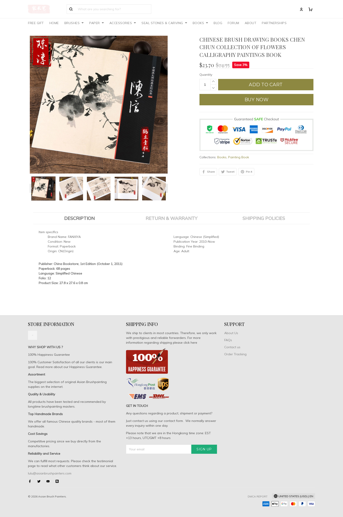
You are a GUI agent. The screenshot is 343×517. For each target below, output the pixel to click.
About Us (231, 333)
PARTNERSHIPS (274, 23)
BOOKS (200, 23)
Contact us (232, 347)
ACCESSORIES (122, 23)
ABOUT (251, 23)
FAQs (228, 340)
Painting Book (238, 157)
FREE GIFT (36, 23)
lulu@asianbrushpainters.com (49, 473)
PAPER (96, 23)
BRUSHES (74, 23)
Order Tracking (235, 354)
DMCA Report (257, 496)
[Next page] (165, 188)
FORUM (233, 23)
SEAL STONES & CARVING (164, 23)
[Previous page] (32, 188)
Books (222, 157)
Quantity (205, 75)
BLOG (218, 23)
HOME (54, 23)
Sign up (204, 449)
